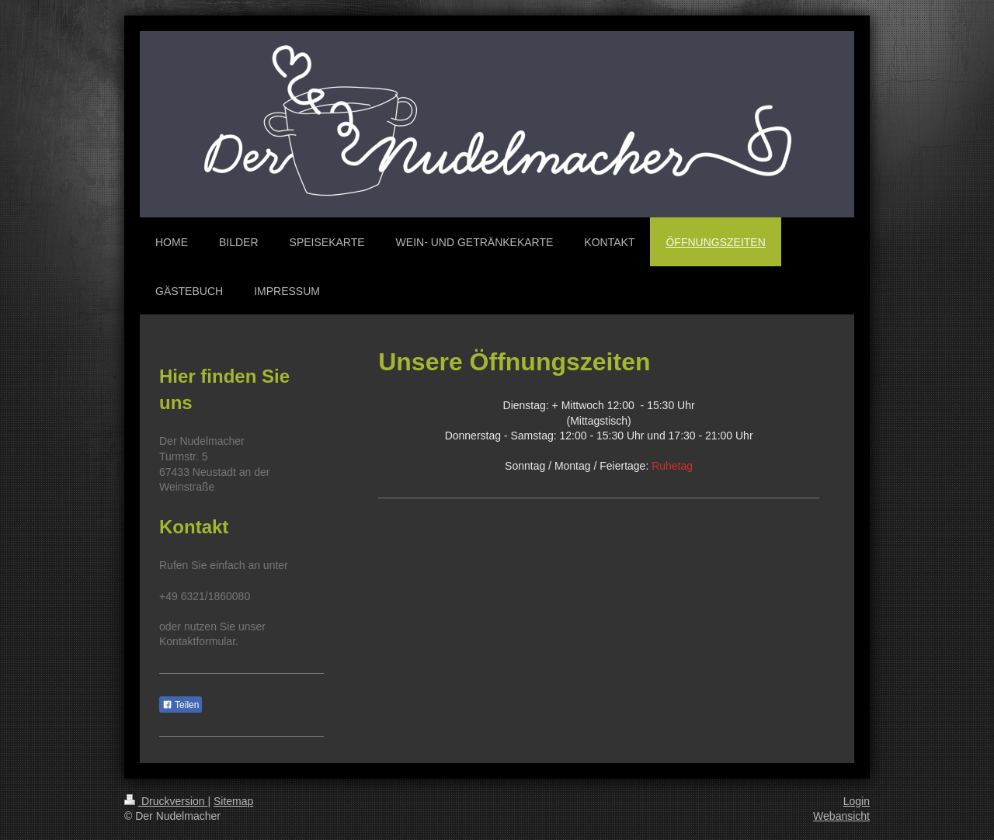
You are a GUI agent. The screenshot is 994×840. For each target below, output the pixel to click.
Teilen (180, 704)
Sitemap (233, 801)
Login (856, 801)
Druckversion (165, 801)
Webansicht (841, 816)
